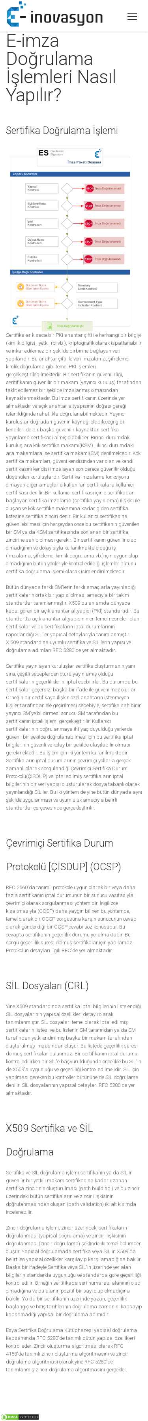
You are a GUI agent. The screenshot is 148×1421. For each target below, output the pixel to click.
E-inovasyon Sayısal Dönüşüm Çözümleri (132, 14)
